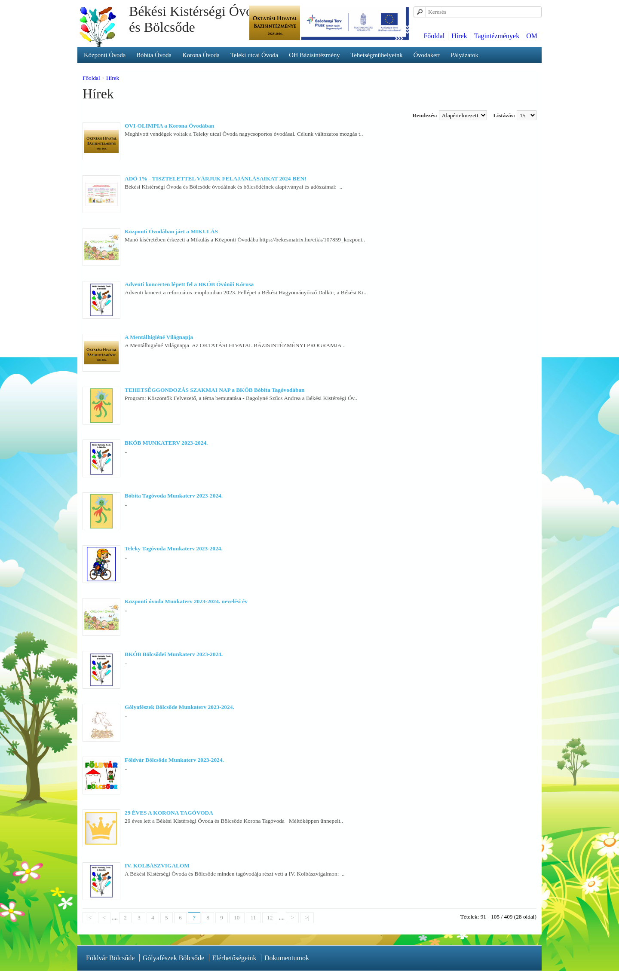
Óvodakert (427, 55)
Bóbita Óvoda (154, 55)
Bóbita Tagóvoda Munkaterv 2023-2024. (174, 495)
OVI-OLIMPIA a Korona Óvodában (169, 125)
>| (307, 917)
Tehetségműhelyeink (377, 55)
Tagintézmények (497, 36)
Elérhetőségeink (234, 958)
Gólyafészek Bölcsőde (174, 958)
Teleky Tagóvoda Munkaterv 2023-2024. (174, 548)
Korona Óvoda (201, 55)
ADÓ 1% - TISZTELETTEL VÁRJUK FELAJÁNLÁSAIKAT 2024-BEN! (215, 178)
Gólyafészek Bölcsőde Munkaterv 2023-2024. (179, 707)
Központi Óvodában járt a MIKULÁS (171, 231)
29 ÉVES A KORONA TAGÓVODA (169, 812)
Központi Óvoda (105, 55)
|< (89, 917)
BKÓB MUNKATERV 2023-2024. (166, 443)
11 (253, 917)
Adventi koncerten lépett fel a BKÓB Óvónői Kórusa (189, 284)
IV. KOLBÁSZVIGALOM (157, 865)
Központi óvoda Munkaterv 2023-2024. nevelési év (186, 601)
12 (270, 917)
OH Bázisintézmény (314, 55)
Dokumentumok (286, 958)
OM (531, 36)
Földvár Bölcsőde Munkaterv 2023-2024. (174, 760)
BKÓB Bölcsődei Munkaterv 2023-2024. (174, 654)
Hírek (459, 36)
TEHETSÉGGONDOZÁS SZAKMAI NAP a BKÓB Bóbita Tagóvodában (214, 390)
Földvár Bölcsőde (110, 958)
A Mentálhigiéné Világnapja (159, 337)
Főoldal (433, 36)
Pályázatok (464, 55)
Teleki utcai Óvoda (254, 55)
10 (236, 917)
